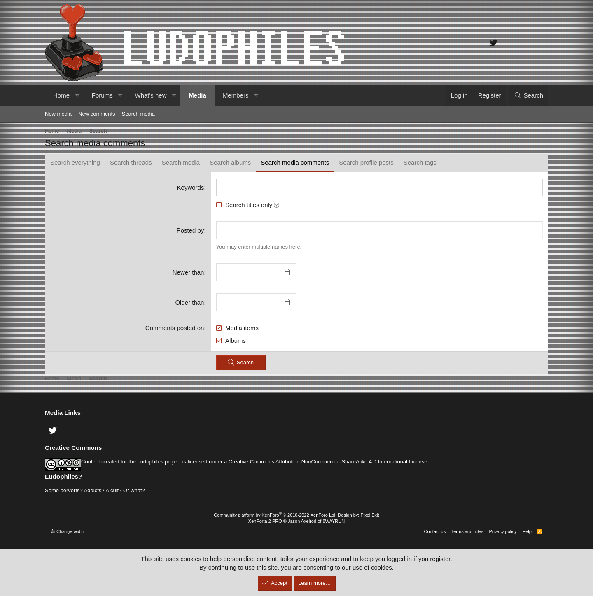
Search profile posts (366, 162)
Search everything (75, 162)
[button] (77, 95)
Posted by (190, 230)
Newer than (188, 272)
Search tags (420, 162)
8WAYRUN (333, 521)
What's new (150, 95)
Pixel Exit (369, 514)
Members (236, 95)
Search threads (131, 162)
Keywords (190, 187)
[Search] (528, 95)
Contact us (435, 531)
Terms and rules (467, 531)
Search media (138, 114)
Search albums (230, 162)
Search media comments (295, 162)
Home (61, 95)
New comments (96, 114)
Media (197, 95)
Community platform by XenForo (275, 514)
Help (527, 531)
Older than (189, 302)
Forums (102, 95)
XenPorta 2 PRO (265, 521)
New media (58, 114)
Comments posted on (174, 327)
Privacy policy (502, 531)
